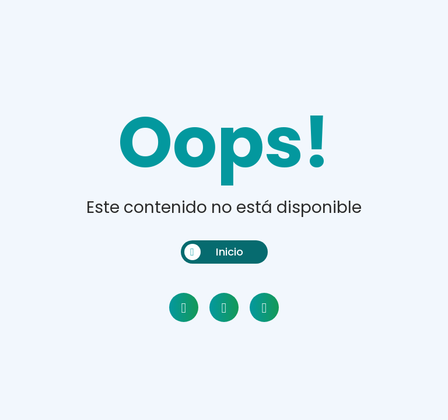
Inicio (213, 252)
